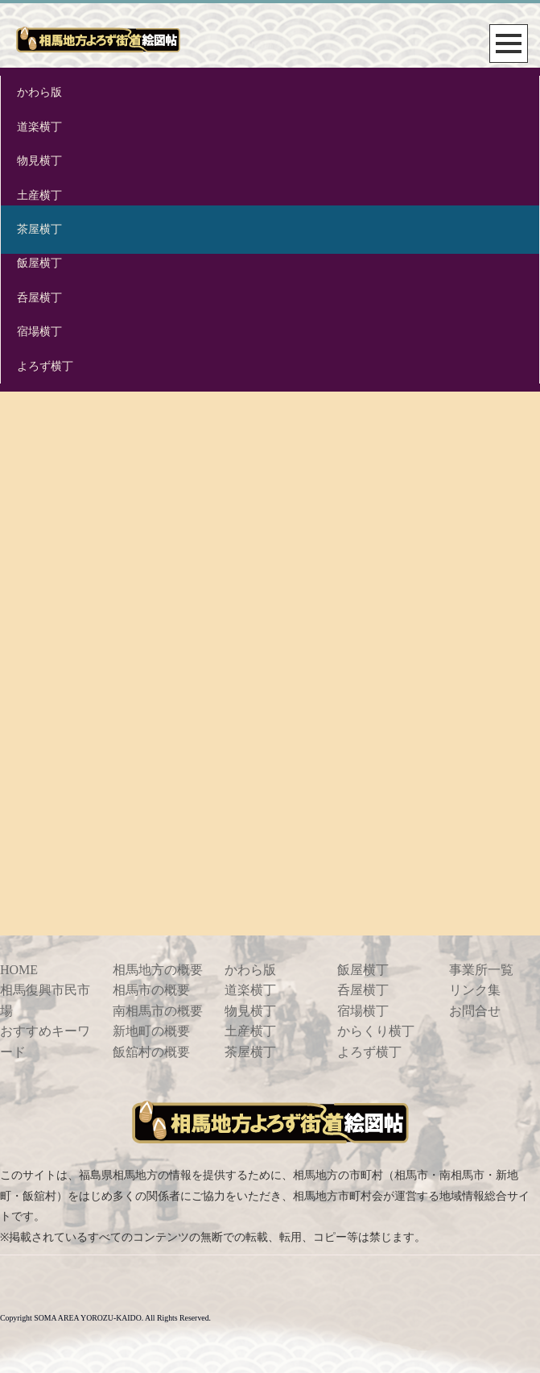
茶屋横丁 (39, 229)
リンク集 (475, 990)
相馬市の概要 (151, 990)
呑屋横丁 (39, 298)
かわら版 (39, 92)
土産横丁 (39, 195)
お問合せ (475, 1011)
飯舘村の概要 (151, 1052)
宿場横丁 (39, 332)
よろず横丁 (45, 366)
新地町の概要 (151, 1031)
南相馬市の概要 (158, 1011)
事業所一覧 (481, 970)
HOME (19, 970)
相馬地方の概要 (158, 970)
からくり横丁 (375, 1031)
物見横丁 (39, 161)
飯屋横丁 (39, 263)
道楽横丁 (39, 127)
